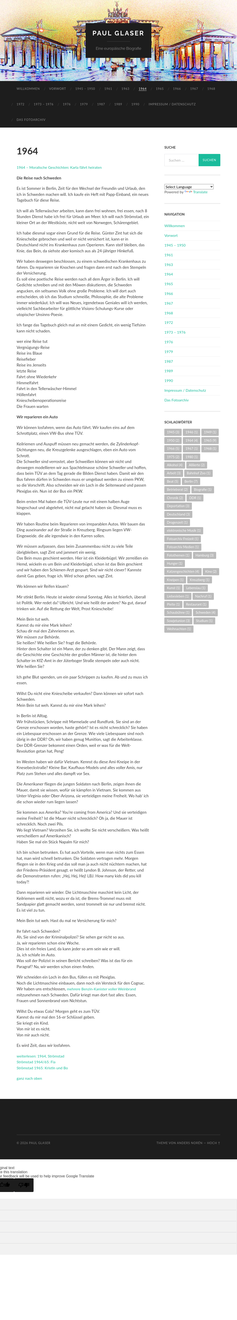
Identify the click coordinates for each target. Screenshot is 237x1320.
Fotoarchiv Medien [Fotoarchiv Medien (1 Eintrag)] (183, 547)
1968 (211, 89)
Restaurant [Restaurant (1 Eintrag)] (196, 604)
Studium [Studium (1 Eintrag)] (204, 621)
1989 (118, 104)
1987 (101, 104)
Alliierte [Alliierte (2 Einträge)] (197, 465)
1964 (143, 89)
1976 (67, 104)
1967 (194, 89)
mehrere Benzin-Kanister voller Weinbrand (103, 988)
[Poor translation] (24, 1185)
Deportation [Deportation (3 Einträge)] (178, 506)
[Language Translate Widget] (189, 186)
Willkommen (28, 89)
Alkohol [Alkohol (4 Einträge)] (174, 465)
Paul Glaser (118, 33)
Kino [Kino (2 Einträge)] (211, 571)
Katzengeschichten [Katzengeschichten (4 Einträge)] (183, 571)
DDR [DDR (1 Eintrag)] (195, 498)
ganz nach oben (30, 1078)
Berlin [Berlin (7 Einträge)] (191, 481)
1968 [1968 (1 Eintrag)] (210, 448)
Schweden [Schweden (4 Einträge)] (205, 612)
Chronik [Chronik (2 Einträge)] (175, 498)
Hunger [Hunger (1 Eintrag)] (174, 563)
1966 (177, 89)
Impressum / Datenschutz (172, 104)
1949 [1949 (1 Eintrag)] (210, 432)
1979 (84, 104)
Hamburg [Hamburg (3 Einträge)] (205, 555)
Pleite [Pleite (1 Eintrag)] (173, 604)
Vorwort (57, 89)
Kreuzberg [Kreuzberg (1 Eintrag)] (199, 580)
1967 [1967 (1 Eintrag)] (191, 448)
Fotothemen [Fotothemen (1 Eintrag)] (178, 555)
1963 (125, 89)
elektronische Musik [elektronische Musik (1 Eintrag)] (184, 530)
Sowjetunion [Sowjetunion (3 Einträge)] (178, 621)
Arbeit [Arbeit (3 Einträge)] (174, 473)
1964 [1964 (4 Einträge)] (191, 440)
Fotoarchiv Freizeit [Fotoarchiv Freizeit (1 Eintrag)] (182, 539)
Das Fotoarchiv (31, 120)
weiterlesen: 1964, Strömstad (42, 1056)
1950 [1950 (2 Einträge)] (173, 440)
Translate (196, 192)
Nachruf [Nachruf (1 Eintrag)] (203, 596)
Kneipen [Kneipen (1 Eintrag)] (175, 580)
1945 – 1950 (85, 89)
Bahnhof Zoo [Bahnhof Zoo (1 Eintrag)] (198, 473)
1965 (160, 89)
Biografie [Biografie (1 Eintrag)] (203, 489)
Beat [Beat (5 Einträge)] (172, 481)
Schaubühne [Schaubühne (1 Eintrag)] (178, 612)
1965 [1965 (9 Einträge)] (210, 440)
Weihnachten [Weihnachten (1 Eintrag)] (179, 629)
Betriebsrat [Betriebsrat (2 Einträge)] (177, 489)
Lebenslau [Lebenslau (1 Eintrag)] (195, 588)
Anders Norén (190, 1143)
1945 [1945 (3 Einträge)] (173, 432)
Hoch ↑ (213, 1143)
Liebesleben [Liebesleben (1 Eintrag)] (178, 596)
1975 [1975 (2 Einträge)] (173, 457)
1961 (108, 89)
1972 (21, 104)
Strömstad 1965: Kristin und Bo (44, 1067)
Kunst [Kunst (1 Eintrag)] (173, 588)
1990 (135, 104)
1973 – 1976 (44, 104)
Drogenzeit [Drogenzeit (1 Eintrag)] (177, 522)
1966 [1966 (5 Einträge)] (173, 448)
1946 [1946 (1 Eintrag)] (191, 432)
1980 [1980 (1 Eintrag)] (191, 457)
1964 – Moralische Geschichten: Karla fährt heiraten (62, 167)
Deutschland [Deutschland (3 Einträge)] (178, 514)
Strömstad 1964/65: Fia (37, 1061)
